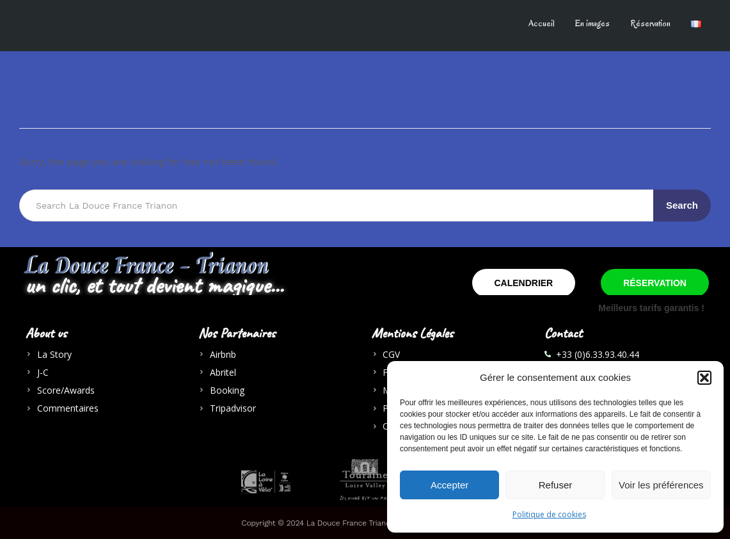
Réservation (650, 23)
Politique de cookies (549, 514)
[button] (704, 377)
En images (592, 23)
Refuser (556, 484)
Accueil (541, 23)
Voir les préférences (661, 484)
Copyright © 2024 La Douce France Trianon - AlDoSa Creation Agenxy (365, 523)
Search (682, 205)
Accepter (449, 484)
